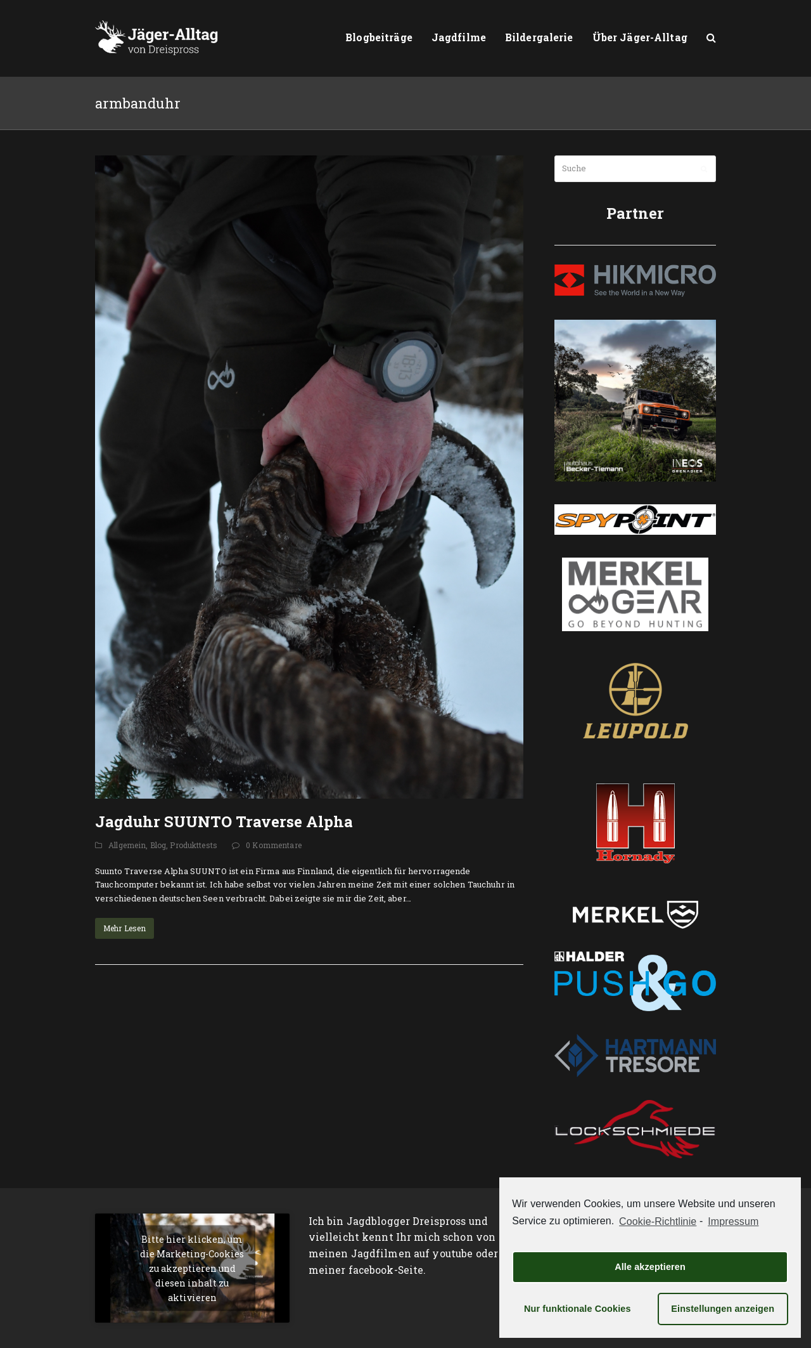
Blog (158, 845)
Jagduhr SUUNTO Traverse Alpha (224, 821)
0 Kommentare (274, 845)
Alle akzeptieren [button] (650, 1267)
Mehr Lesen (124, 928)
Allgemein (127, 845)
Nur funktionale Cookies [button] (577, 1309)
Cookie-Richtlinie (657, 1221)
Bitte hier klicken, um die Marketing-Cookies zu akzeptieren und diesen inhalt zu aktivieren (192, 1268)
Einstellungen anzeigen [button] (722, 1309)
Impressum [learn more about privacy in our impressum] (733, 1221)
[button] (711, 38)
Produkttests (193, 845)
